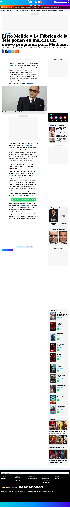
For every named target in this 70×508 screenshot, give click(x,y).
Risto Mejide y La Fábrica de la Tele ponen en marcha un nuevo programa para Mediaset (41, 10)
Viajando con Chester (53, 223)
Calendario (17, 477)
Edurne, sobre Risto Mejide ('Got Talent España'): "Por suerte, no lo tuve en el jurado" (61, 129)
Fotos (38, 4)
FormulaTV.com (4, 494)
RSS (54, 491)
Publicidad (45, 491)
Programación (25, 4)
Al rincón (63, 223)
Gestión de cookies (38, 491)
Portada (3, 476)
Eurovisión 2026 (46, 480)
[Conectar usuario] (69, 1)
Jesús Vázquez (24, 205)
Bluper (30, 83)
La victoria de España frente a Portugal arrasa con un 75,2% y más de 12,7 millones (30, 7)
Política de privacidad (18, 491)
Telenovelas (52, 4)
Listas (16, 479)
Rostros (57, 476)
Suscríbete (58, 481)
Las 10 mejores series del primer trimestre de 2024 (57, 432)
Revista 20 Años (35, 5)
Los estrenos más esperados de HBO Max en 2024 (58, 461)
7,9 (57, 381)
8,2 (57, 339)
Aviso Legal (10, 491)
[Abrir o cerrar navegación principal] (1, 1)
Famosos (60, 4)
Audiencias (16, 4)
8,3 (57, 329)
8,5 (57, 349)
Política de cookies (28, 491)
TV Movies (17, 480)
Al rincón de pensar (29, 70)
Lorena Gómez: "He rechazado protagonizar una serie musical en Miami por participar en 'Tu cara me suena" (61, 134)
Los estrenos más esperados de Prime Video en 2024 (58, 446)
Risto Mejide (12, 66)
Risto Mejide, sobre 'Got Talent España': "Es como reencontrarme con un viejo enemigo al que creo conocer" (61, 140)
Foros (66, 4)
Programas (44, 4)
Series (10, 4)
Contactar (50, 491)
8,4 (57, 358)
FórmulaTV (3, 10)
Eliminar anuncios (35, 14)
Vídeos (33, 4)
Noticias (5, 4)
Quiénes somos (4, 491)
